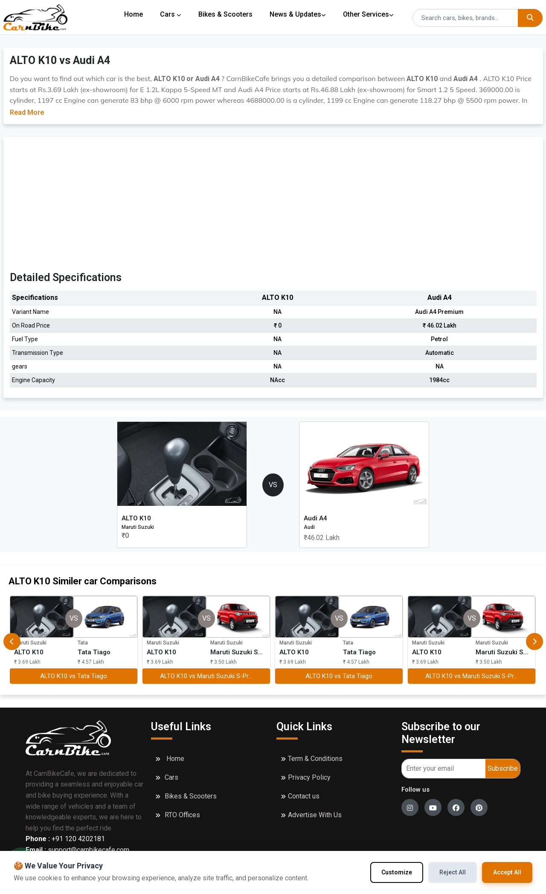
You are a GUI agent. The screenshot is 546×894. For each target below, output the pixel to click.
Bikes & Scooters (226, 14)
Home (133, 14)
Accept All (507, 872)
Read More (27, 112)
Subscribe (503, 768)
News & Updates (298, 14)
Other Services (369, 14)
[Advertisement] (273, 207)
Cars (171, 14)
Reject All (452, 872)
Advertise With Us (315, 815)
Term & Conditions (315, 759)
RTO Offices (182, 815)
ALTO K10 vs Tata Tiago (73, 676)
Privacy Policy (309, 777)
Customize (396, 872)
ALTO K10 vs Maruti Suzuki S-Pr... (206, 676)
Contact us (303, 796)
